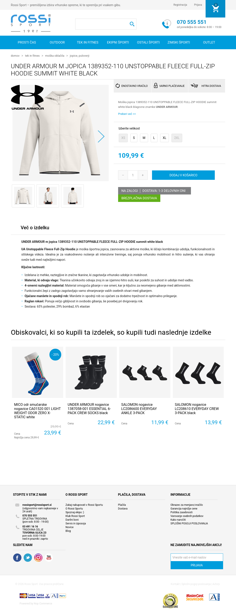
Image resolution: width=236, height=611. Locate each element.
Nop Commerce (43, 603)
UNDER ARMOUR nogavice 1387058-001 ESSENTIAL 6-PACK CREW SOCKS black (89, 408)
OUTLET (209, 42)
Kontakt (175, 583)
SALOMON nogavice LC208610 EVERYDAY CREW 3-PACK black (197, 408)
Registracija (180, 4)
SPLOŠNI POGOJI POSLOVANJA (189, 523)
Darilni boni (72, 519)
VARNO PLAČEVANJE (172, 85)
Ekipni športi (118, 42)
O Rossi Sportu (74, 508)
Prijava (198, 4)
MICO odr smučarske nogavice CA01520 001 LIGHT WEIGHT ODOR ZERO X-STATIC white (37, 410)
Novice (70, 527)
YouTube (49, 557)
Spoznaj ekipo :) (75, 512)
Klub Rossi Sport (75, 515)
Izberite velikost (129, 128)
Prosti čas (27, 42)
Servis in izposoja (76, 523)
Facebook (17, 557)
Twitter (28, 557)
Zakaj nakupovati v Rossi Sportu (84, 504)
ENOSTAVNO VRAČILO (134, 85)
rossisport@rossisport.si (37, 504)
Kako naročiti (178, 519)
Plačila (122, 504)
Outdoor (57, 42)
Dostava (123, 508)
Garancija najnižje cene (184, 508)
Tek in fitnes (87, 42)
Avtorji (216, 583)
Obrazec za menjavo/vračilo (187, 504)
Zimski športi (179, 42)
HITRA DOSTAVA (211, 85)
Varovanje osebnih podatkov (187, 515)
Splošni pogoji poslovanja (196, 583)
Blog (68, 530)
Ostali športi (148, 42)
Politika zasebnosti (182, 512)
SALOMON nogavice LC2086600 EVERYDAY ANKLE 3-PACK (139, 408)
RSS (38, 557)
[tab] (35, 228)
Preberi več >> (127, 113)
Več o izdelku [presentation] (35, 227)
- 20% (55, 354)
